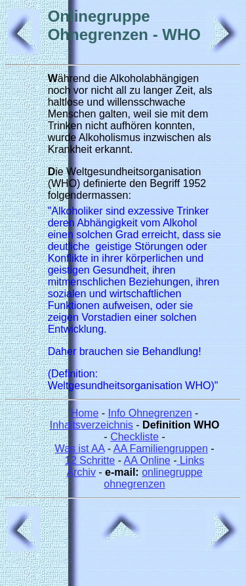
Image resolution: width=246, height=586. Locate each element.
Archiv (80, 472)
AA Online (147, 460)
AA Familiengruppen (160, 448)
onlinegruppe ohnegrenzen (153, 478)
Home (85, 413)
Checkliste (134, 436)
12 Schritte (90, 460)
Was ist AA (79, 448)
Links (191, 460)
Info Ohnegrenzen (150, 413)
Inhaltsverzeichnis (91, 424)
